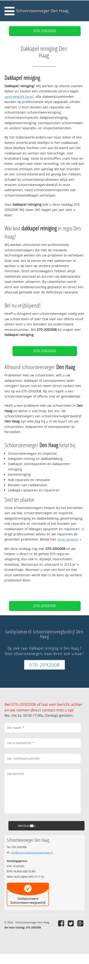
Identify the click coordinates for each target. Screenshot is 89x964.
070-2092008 (44, 30)
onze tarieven (68, 539)
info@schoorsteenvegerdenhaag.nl (32, 852)
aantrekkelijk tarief (19, 96)
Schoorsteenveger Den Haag (42, 10)
